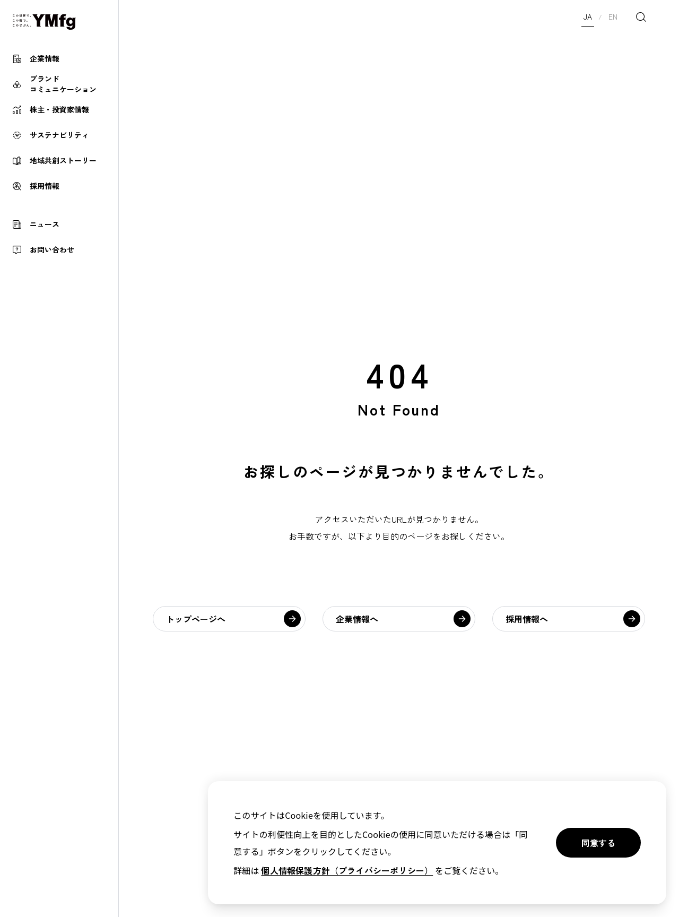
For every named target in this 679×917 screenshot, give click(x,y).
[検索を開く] (641, 17)
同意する (598, 842)
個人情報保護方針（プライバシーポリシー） (347, 870)
